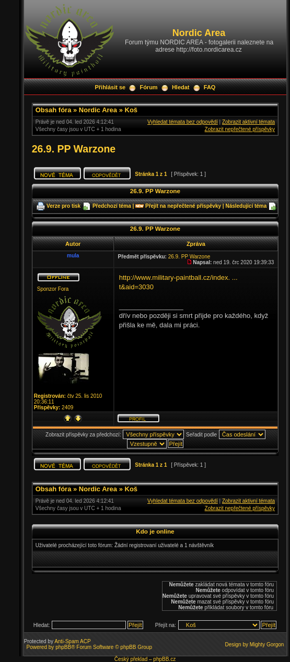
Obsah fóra (54, 110)
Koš (131, 110)
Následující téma (245, 206)
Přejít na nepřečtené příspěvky (183, 206)
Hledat (181, 87)
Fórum (148, 87)
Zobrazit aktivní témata (248, 122)
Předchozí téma (111, 206)
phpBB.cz (164, 659)
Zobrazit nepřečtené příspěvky (240, 129)
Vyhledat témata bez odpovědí (182, 122)
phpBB (63, 647)
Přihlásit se (110, 87)
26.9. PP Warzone (73, 149)
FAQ (210, 87)
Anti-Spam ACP (72, 641)
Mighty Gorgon (267, 644)
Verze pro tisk (63, 206)
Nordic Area (98, 110)
